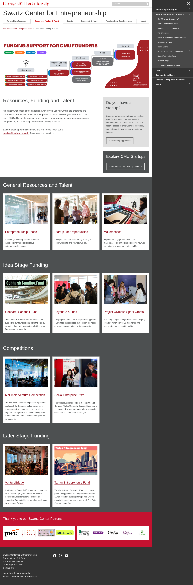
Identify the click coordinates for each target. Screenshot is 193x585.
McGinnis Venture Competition (25, 395)
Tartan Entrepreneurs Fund (72, 482)
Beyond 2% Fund (65, 312)
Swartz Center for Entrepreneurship (54, 13)
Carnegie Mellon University (26, 4)
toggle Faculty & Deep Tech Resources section (190, 80)
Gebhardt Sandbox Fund (21, 312)
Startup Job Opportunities (71, 232)
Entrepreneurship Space (21, 232)
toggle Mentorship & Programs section (190, 9)
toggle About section (190, 84)
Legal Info (8, 573)
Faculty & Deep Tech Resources (119, 21)
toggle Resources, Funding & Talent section (190, 14)
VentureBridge (14, 482)
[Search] (130, 4)
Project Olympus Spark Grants (124, 312)
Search (147, 4)
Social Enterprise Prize (69, 395)
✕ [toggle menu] (188, 4)
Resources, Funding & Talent (47, 21)
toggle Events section (190, 70)
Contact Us (8, 568)
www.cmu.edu (23, 573)
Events (70, 21)
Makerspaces (112, 232)
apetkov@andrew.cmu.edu (16, 133)
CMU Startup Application (120, 141)
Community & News (89, 21)
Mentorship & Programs (16, 21)
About (143, 21)
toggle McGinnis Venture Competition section (190, 51)
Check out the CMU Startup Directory (125, 166)
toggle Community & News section (190, 75)
